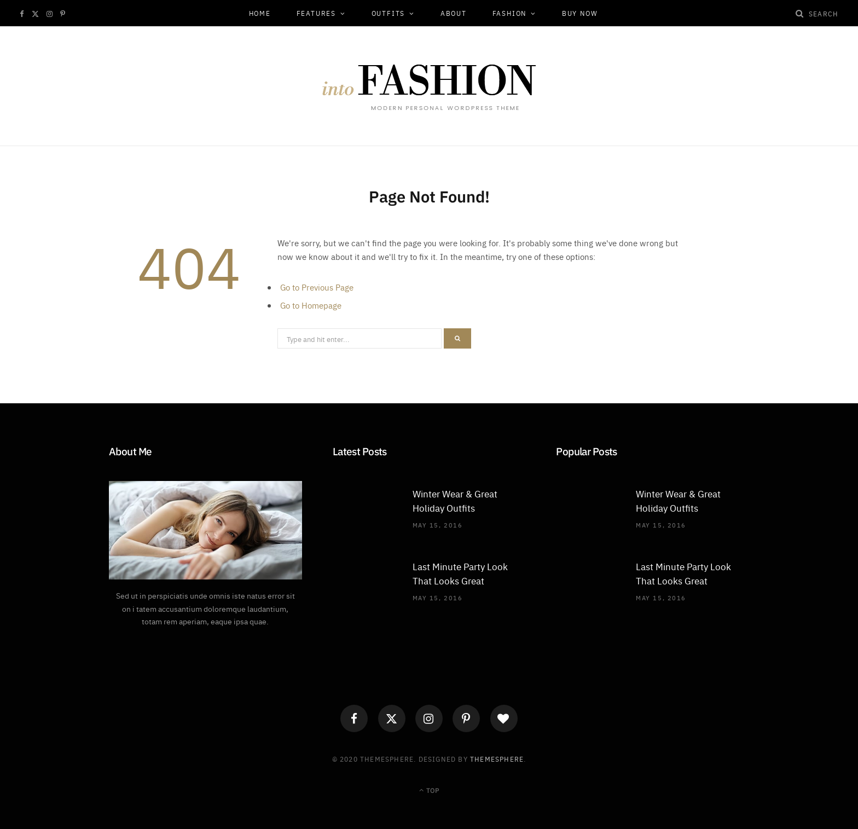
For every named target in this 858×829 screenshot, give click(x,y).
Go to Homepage (310, 305)
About (453, 13)
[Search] (800, 13)
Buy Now (580, 13)
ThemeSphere (497, 758)
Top (429, 790)
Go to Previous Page (316, 287)
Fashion (509, 13)
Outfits (388, 13)
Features (316, 13)
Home (260, 13)
